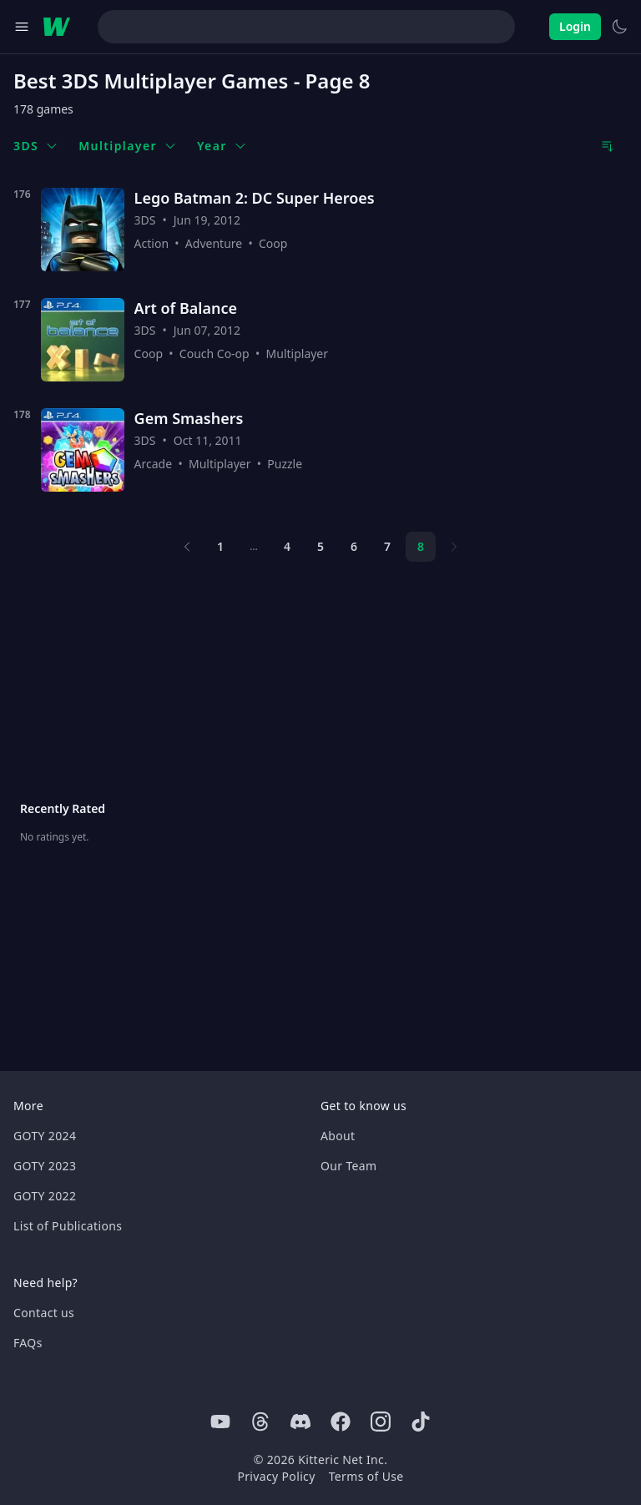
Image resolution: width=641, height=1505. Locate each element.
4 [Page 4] (287, 546)
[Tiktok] (421, 1422)
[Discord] (300, 1422)
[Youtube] (220, 1422)
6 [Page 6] (354, 546)
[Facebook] (341, 1422)
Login (575, 26)
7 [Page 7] (387, 546)
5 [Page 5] (320, 546)
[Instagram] (381, 1422)
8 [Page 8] (420, 546)
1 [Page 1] (220, 546)
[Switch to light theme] (619, 26)
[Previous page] (187, 547)
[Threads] (260, 1422)
